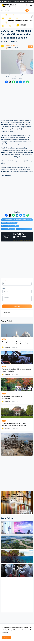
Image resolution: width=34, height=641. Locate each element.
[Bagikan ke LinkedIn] (17, 82)
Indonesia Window (12, 45)
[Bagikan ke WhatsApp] (27, 82)
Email (4, 288)
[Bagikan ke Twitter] (10, 82)
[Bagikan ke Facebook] (6, 82)
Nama (4, 281)
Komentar (5, 294)
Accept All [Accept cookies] (6, 638)
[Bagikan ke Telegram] (24, 82)
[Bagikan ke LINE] (13, 82)
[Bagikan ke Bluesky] (20, 82)
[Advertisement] (17, 101)
